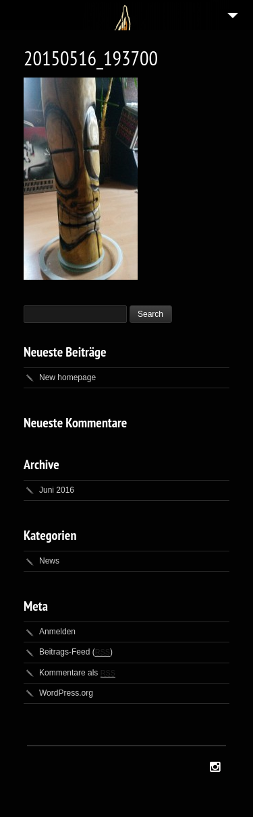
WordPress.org (66, 693)
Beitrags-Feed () (76, 652)
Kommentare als (77, 672)
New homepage (67, 377)
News (49, 561)
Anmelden (57, 631)
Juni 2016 (56, 490)
